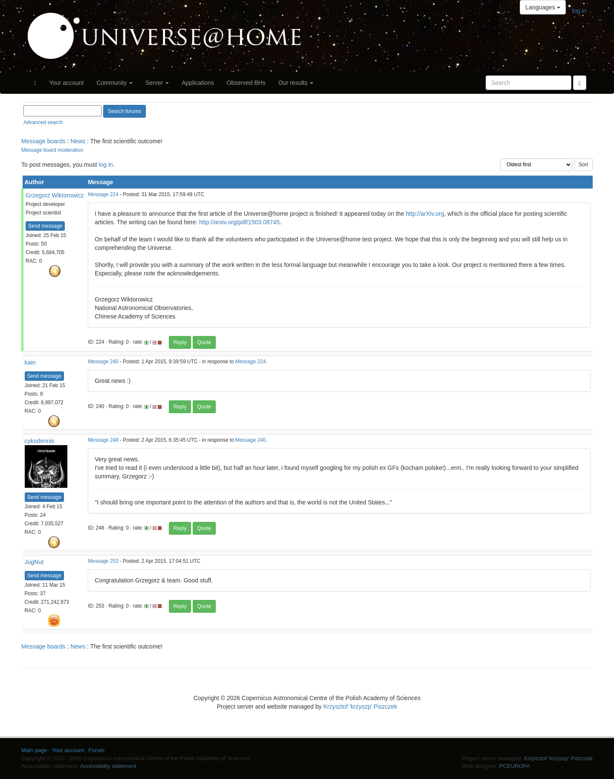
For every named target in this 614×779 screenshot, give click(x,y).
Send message (45, 226)
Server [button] (157, 82)
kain (30, 362)
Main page (34, 750)
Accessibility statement (108, 766)
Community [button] (114, 82)
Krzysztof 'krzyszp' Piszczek (360, 706)
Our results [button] (295, 82)
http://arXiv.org (425, 213)
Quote (204, 342)
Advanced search (43, 122)
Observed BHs (246, 82)
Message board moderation (52, 150)
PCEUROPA (514, 766)
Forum (97, 750)
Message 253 (103, 561)
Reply (180, 342)
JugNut (34, 562)
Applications (198, 82)
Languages (542, 7)
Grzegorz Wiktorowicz (55, 195)
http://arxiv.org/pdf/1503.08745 (239, 222)
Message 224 (103, 194)
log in (579, 10)
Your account (66, 82)
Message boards (43, 141)
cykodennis (40, 440)
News (77, 141)
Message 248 (103, 440)
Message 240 (103, 362)
